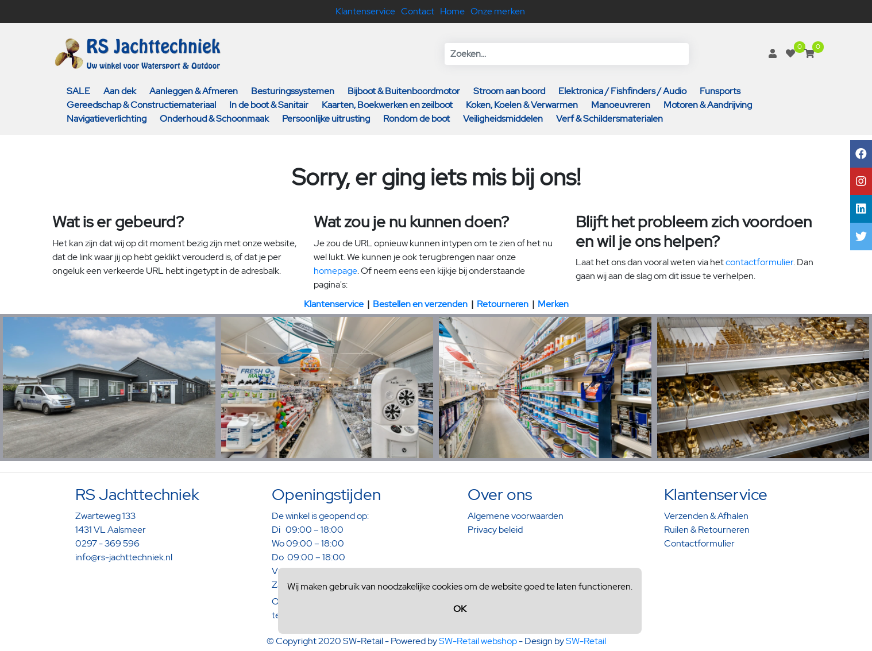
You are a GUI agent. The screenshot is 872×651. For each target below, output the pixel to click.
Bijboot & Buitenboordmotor (404, 91)
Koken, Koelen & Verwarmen (522, 105)
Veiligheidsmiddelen (503, 119)
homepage (335, 271)
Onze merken (497, 11)
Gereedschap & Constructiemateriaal (141, 105)
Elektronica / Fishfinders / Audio (622, 91)
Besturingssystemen (292, 91)
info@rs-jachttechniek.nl (123, 557)
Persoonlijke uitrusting (326, 119)
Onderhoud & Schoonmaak (214, 119)
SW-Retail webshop (478, 641)
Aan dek (119, 91)
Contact (417, 11)
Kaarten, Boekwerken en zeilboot (387, 105)
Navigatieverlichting (106, 119)
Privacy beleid (495, 530)
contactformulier (759, 262)
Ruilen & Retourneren (707, 530)
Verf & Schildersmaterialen (609, 119)
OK (459, 609)
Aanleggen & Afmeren (193, 91)
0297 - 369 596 (107, 543)
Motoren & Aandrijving (707, 105)
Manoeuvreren (620, 105)
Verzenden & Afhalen (706, 516)
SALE (78, 91)
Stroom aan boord (509, 91)
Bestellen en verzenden (420, 304)
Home (452, 11)
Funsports (720, 91)
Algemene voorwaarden (516, 516)
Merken (553, 304)
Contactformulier (699, 543)
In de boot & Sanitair (268, 105)
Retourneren (502, 304)
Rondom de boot (416, 119)
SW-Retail (586, 641)
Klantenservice (365, 11)
